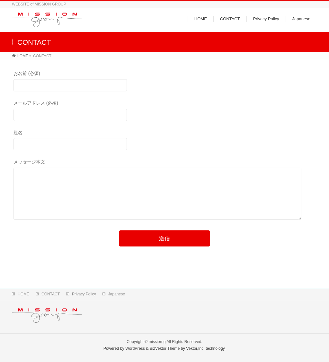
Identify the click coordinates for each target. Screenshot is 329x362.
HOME (23, 294)
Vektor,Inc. (195, 349)
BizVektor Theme (165, 349)
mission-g (157, 342)
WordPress (135, 349)
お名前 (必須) (164, 82)
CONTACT (50, 294)
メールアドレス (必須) (164, 111)
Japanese (116, 294)
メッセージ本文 (164, 196)
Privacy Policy (84, 294)
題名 (164, 141)
